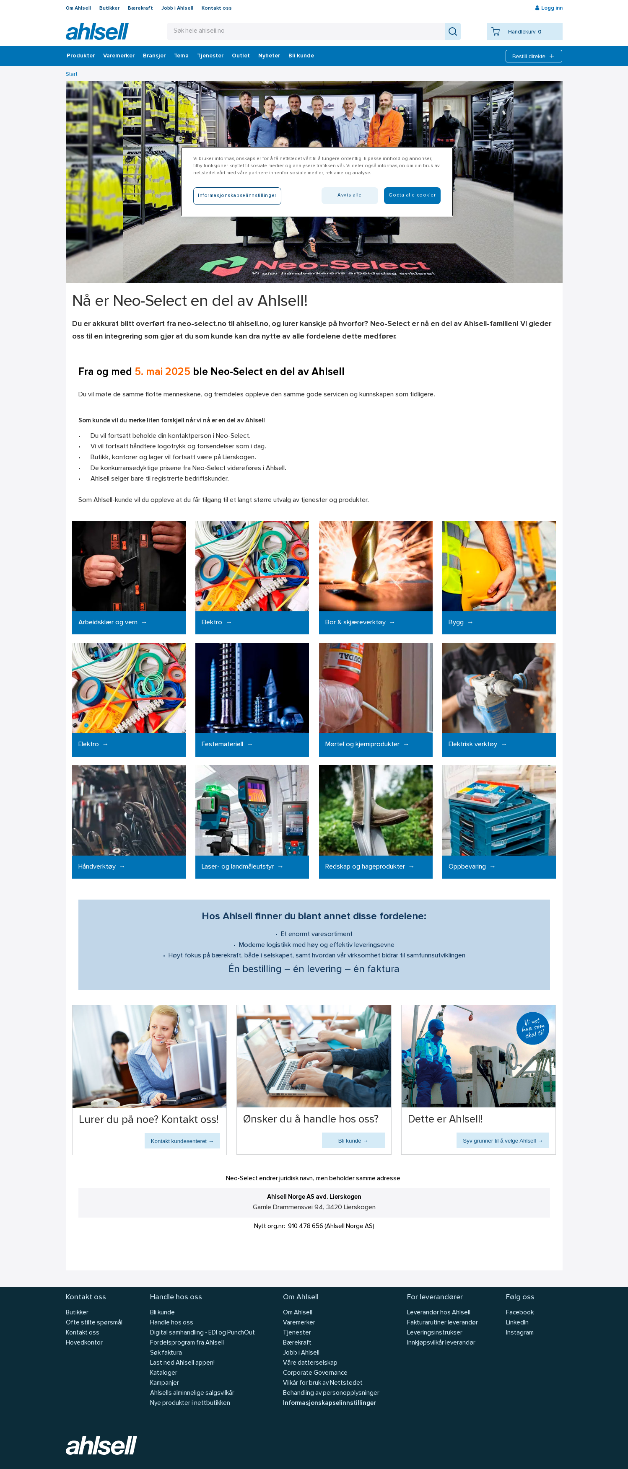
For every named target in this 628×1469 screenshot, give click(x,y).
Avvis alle (349, 195)
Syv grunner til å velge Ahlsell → (503, 1141)
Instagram (520, 1333)
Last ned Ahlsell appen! (182, 1363)
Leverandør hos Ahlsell (438, 1313)
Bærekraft (140, 8)
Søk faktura (166, 1353)
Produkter (81, 56)
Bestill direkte (533, 56)
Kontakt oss (217, 8)
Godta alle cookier (412, 195)
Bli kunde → (353, 1141)
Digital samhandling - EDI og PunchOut (202, 1333)
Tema (181, 56)
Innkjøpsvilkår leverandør (441, 1343)
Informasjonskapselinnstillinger (329, 1403)
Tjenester (210, 56)
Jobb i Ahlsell (177, 8)
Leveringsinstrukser (434, 1333)
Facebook (520, 1313)
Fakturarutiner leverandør (442, 1323)
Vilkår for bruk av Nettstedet (323, 1383)
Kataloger (163, 1373)
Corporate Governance (315, 1373)
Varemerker (119, 56)
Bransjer (154, 56)
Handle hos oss (171, 1323)
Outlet (241, 56)
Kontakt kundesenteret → (182, 1141)
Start (72, 74)
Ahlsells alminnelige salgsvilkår (192, 1393)
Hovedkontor (84, 1343)
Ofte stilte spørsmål (94, 1323)
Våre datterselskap (310, 1363)
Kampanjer (164, 1383)
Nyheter (269, 56)
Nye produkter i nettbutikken (190, 1403)
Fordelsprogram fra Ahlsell (187, 1343)
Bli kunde (301, 56)
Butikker (109, 8)
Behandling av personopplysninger (331, 1393)
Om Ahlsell (78, 8)
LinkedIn (517, 1323)
